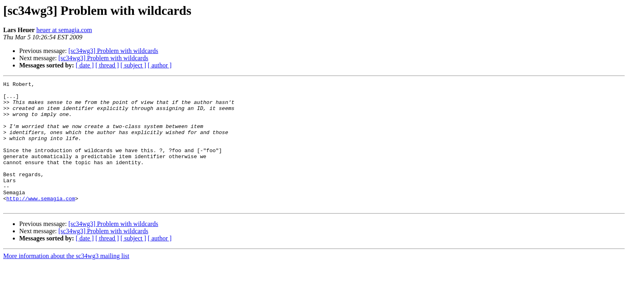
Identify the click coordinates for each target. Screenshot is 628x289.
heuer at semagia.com (64, 29)
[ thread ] (107, 65)
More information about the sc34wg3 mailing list (66, 281)
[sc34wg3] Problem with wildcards (113, 50)
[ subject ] (133, 65)
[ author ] (160, 65)
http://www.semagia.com (40, 222)
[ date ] (85, 65)
